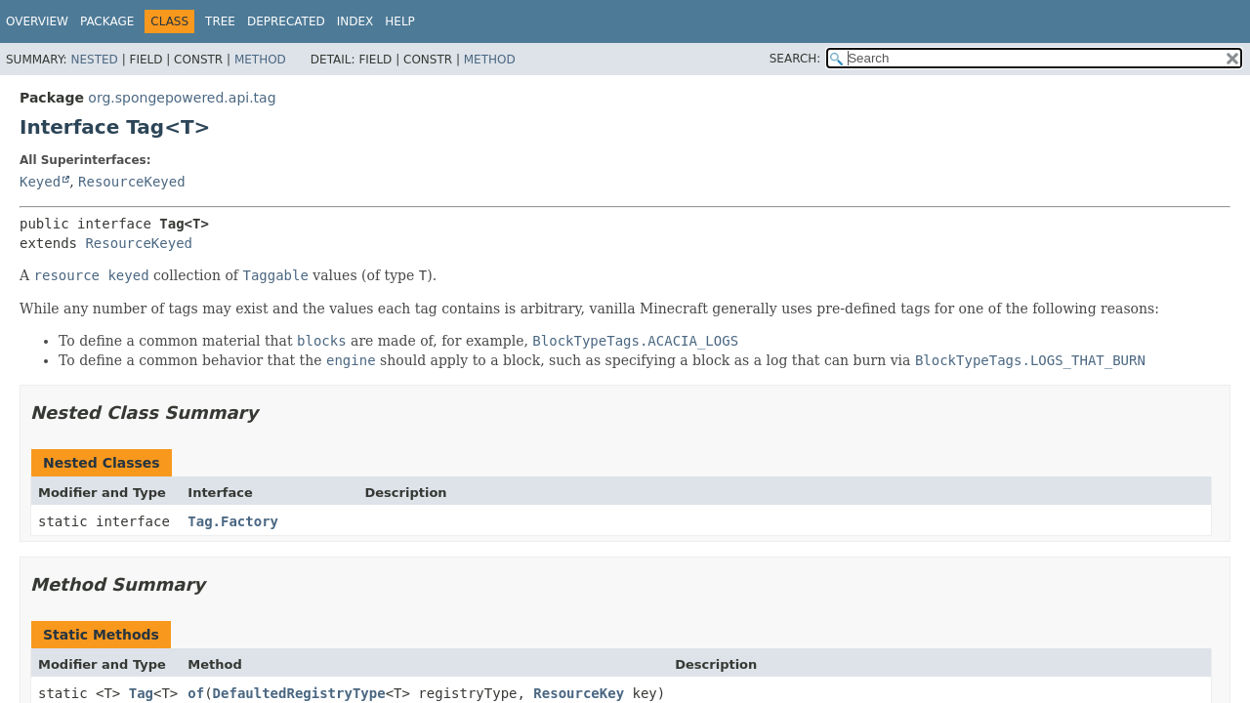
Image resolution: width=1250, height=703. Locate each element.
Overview (37, 21)
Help (400, 21)
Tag (141, 693)
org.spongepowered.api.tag (181, 97)
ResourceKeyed (132, 181)
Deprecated (286, 21)
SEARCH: (795, 58)
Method (260, 59)
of (196, 693)
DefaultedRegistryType (299, 693)
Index (355, 21)
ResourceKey (578, 693)
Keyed (40, 181)
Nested (93, 59)
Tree (220, 21)
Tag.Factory (233, 521)
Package (107, 21)
